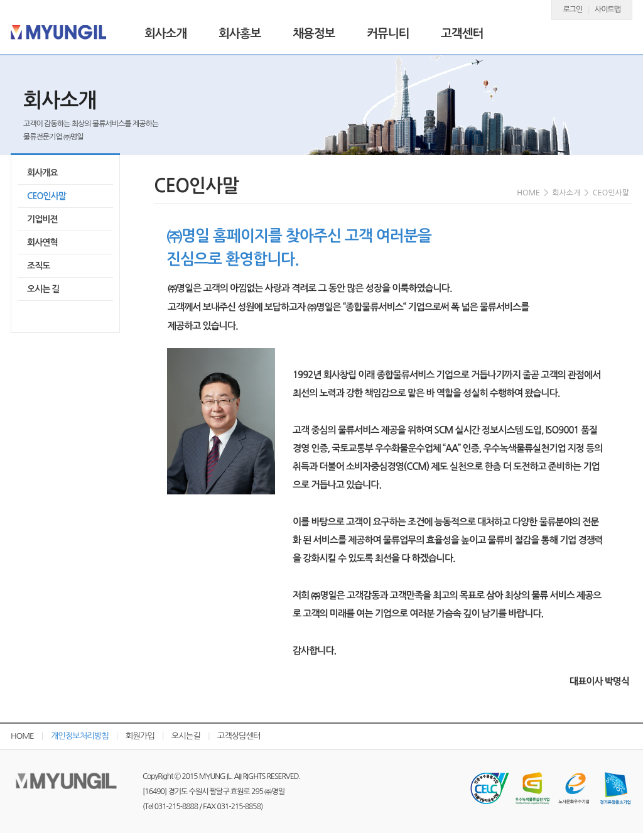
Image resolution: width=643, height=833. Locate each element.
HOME (22, 736)
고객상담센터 (239, 736)
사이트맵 (607, 9)
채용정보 (314, 34)
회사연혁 (42, 242)
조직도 (38, 265)
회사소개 (165, 34)
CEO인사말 (46, 196)
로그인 (573, 9)
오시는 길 (43, 289)
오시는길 (185, 736)
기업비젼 (42, 219)
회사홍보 (240, 34)
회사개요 (42, 172)
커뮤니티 (388, 34)
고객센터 (462, 34)
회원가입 (140, 736)
